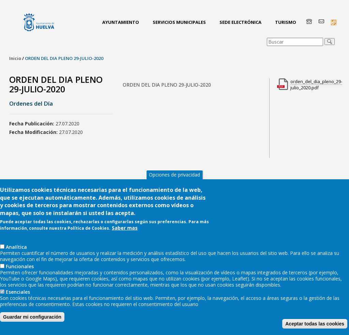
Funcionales (20, 272)
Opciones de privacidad (174, 181)
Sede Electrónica (240, 22)
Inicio (15, 58)
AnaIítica (16, 252)
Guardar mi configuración (32, 322)
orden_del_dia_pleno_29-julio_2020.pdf (316, 84)
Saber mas (125, 234)
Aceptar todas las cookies (314, 329)
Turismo (285, 22)
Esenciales (18, 297)
